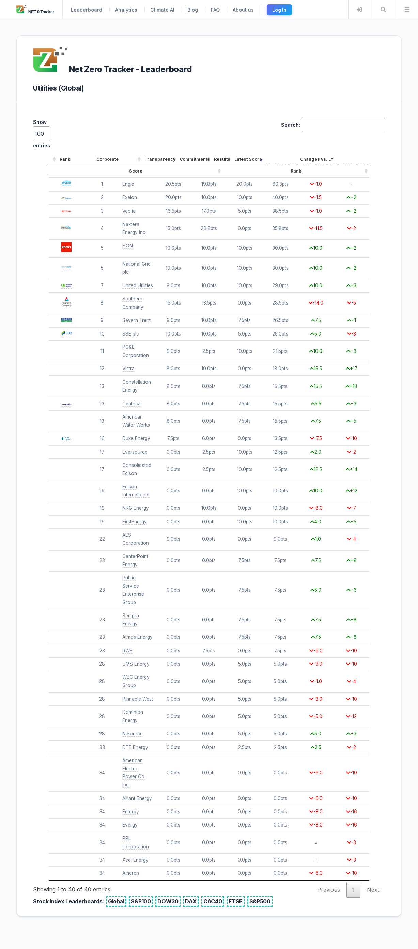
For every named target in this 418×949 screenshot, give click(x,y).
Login (359, 9)
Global (116, 901)
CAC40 (212, 901)
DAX (191, 901)
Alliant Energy (137, 798)
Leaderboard (86, 10)
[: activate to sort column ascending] (53, 159)
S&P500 (259, 901)
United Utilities (137, 285)
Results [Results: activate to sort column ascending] (222, 159)
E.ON (127, 245)
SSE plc (130, 334)
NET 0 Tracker (35, 12)
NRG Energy (135, 508)
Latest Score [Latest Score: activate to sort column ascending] (248, 159)
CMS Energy (136, 664)
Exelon (129, 197)
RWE (127, 650)
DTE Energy (135, 747)
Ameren (130, 873)
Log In (279, 10)
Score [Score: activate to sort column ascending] (135, 171)
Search (383, 9)
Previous (328, 889)
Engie (128, 184)
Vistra (128, 368)
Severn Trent (136, 320)
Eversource (135, 452)
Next (373, 889)
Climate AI (162, 10)
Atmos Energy (137, 637)
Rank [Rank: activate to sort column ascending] (65, 159)
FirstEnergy (134, 521)
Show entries (41, 133)
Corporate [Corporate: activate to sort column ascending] (107, 159)
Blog (192, 10)
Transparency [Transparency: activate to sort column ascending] (159, 159)
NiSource (132, 733)
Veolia (129, 211)
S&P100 (141, 901)
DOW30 (167, 901)
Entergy (130, 811)
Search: (333, 124)
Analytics (126, 10)
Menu (407, 9)
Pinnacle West (137, 699)
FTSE (236, 901)
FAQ (215, 10)
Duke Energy (136, 438)
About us (243, 10)
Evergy (130, 825)
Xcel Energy (135, 860)
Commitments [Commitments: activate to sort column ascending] (195, 159)
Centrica (131, 403)
